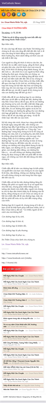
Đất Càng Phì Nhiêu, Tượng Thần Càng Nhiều (20, 343)
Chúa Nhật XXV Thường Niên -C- (15, 294)
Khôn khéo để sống (10, 288)
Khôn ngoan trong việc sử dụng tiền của (18, 318)
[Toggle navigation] (41, 3)
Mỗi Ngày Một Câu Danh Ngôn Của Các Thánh (21, 282)
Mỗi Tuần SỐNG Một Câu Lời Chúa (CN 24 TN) (21, 367)
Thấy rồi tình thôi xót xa (11, 385)
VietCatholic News (11, 3)
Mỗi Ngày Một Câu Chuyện (13, 276)
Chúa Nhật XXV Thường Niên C (15, 300)
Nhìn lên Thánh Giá (10, 389)
